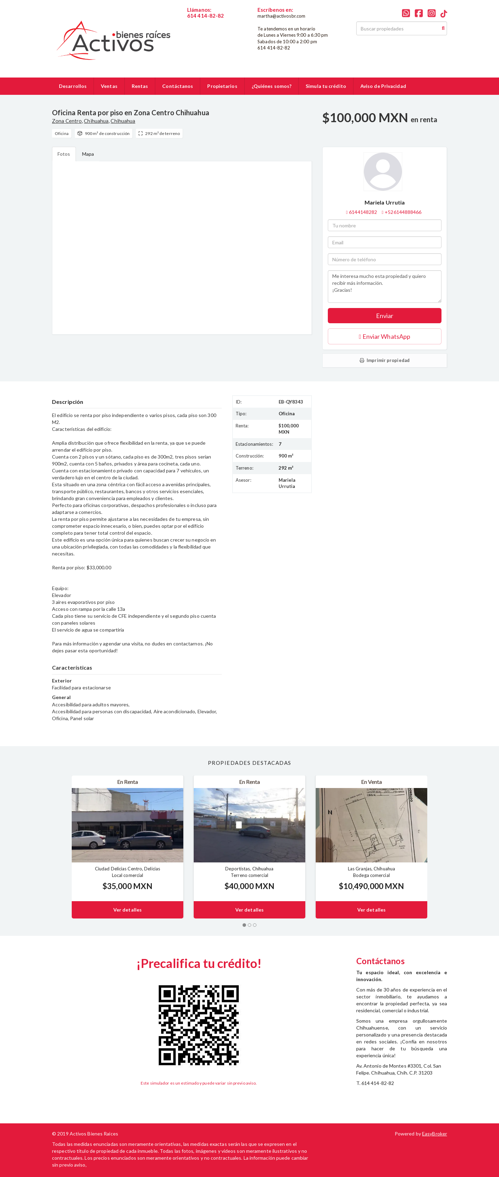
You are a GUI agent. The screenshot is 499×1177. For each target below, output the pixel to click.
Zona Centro (67, 121)
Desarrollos (73, 86)
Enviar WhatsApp (384, 336)
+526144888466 (403, 212)
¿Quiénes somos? (272, 86)
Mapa (88, 154)
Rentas (140, 86)
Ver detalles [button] (127, 910)
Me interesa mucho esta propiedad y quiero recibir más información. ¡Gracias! (384, 286)
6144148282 (201, 21)
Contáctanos (177, 86)
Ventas (109, 86)
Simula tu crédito (326, 86)
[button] (62, 847)
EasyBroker (434, 1134)
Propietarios (222, 86)
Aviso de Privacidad (383, 86)
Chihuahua (96, 121)
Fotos (64, 154)
